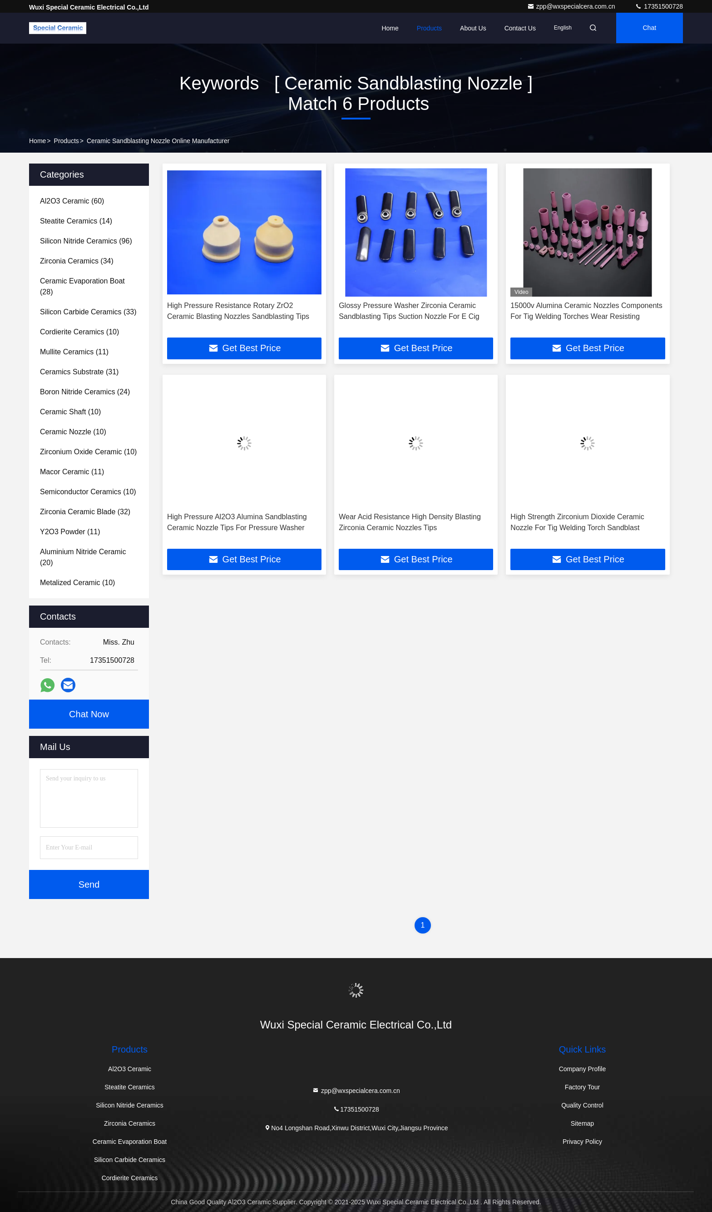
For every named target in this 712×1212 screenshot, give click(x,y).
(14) (76, 221)
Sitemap (582, 1123)
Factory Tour (582, 1087)
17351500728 (659, 6)
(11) (74, 352)
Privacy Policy (582, 1141)
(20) (83, 557)
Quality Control (582, 1105)
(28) (82, 286)
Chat (649, 28)
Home (387, 28)
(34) (77, 261)
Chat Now (89, 714)
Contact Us (517, 28)
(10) (79, 332)
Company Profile (582, 1069)
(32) (85, 512)
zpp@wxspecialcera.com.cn (572, 6)
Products (426, 28)
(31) (79, 372)
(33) (88, 312)
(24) (85, 392)
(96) (86, 241)
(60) (72, 201)
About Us (470, 28)
